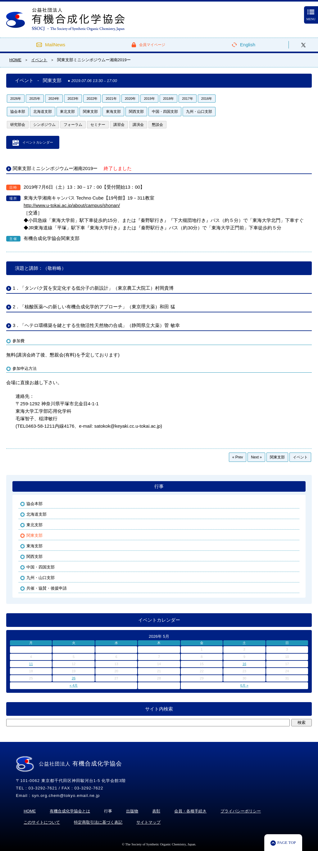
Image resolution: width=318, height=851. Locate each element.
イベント (300, 457)
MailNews (55, 44)
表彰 (156, 811)
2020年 (130, 98)
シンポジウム (44, 124)
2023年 (72, 98)
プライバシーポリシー (240, 811)
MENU (311, 15)
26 (73, 678)
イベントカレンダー (37, 142)
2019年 (149, 98)
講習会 (119, 124)
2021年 (111, 98)
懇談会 (157, 124)
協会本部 (17, 111)
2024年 (53, 98)
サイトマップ (148, 822)
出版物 (132, 811)
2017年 (187, 98)
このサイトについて (42, 822)
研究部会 (17, 124)
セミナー (97, 124)
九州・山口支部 (199, 111)
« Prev (237, 457)
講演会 (138, 124)
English (247, 44)
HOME (30, 811)
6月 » (244, 685)
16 (244, 664)
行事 (159, 486)
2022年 (92, 98)
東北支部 (67, 111)
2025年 (34, 98)
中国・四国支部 (165, 111)
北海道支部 (42, 111)
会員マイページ (152, 45)
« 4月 (74, 685)
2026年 (15, 98)
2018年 (168, 98)
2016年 (206, 98)
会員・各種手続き (190, 811)
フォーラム (73, 124)
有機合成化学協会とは (70, 811)
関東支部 (90, 111)
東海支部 (113, 111)
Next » (256, 457)
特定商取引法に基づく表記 (98, 822)
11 (31, 664)
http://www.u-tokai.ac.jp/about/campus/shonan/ (72, 205)
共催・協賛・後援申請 (46, 588)
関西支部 (136, 111)
